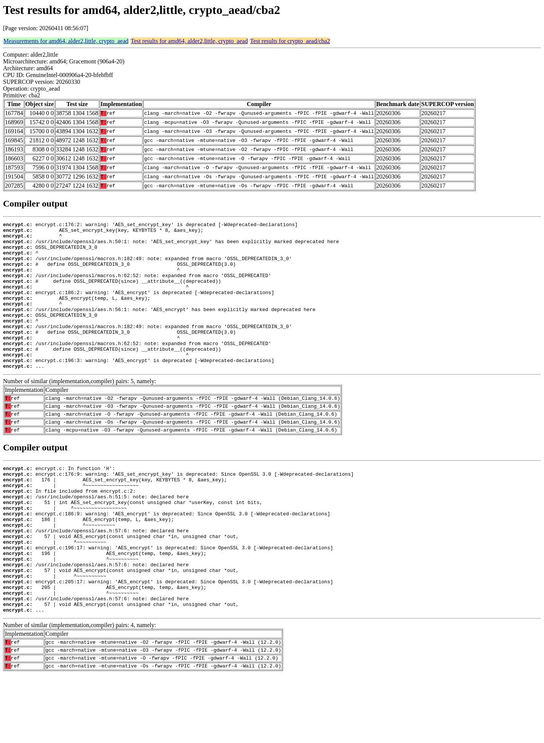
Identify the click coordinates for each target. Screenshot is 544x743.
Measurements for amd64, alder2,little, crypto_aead (65, 41)
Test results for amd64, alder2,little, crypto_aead (189, 41)
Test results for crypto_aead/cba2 (290, 41)
